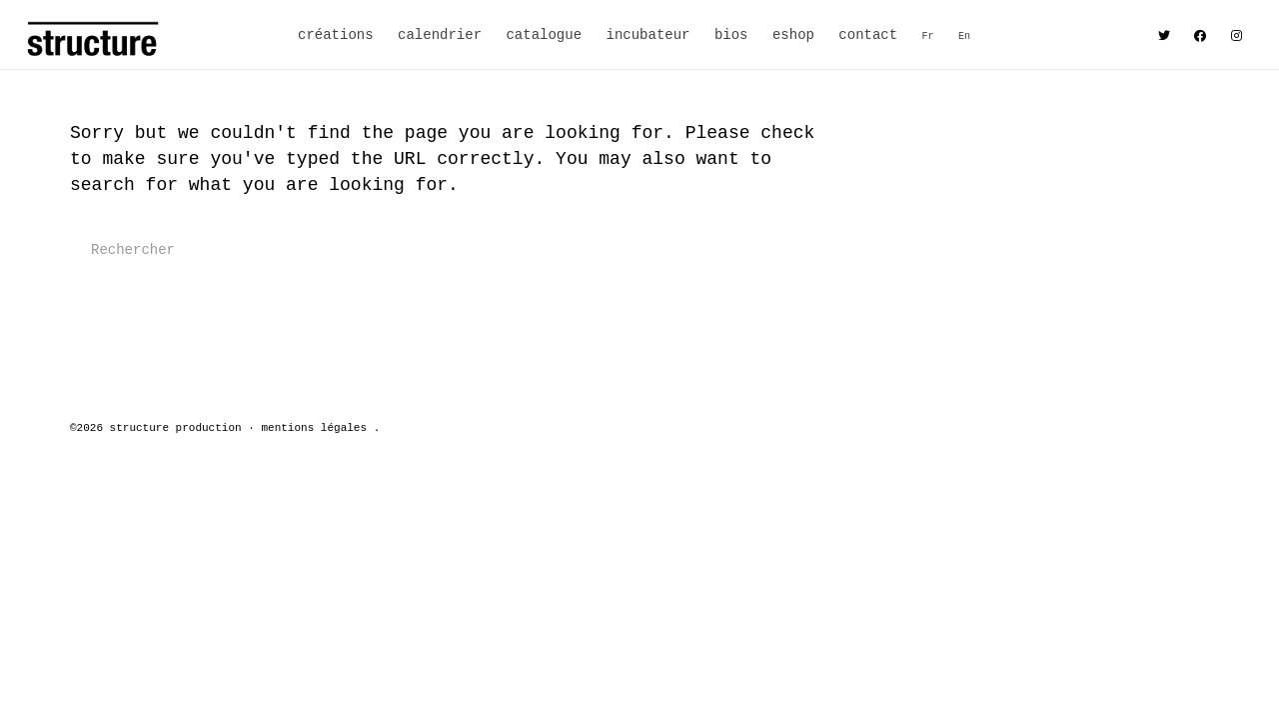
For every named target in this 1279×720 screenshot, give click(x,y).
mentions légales (314, 428)
